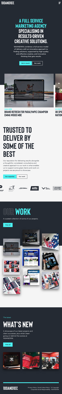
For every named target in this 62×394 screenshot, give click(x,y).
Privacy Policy (32, 387)
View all (7, 225)
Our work (37, 63)
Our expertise (9, 176)
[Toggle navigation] (16, 2)
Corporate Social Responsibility (40, 389)
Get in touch (25, 63)
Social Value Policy (44, 387)
